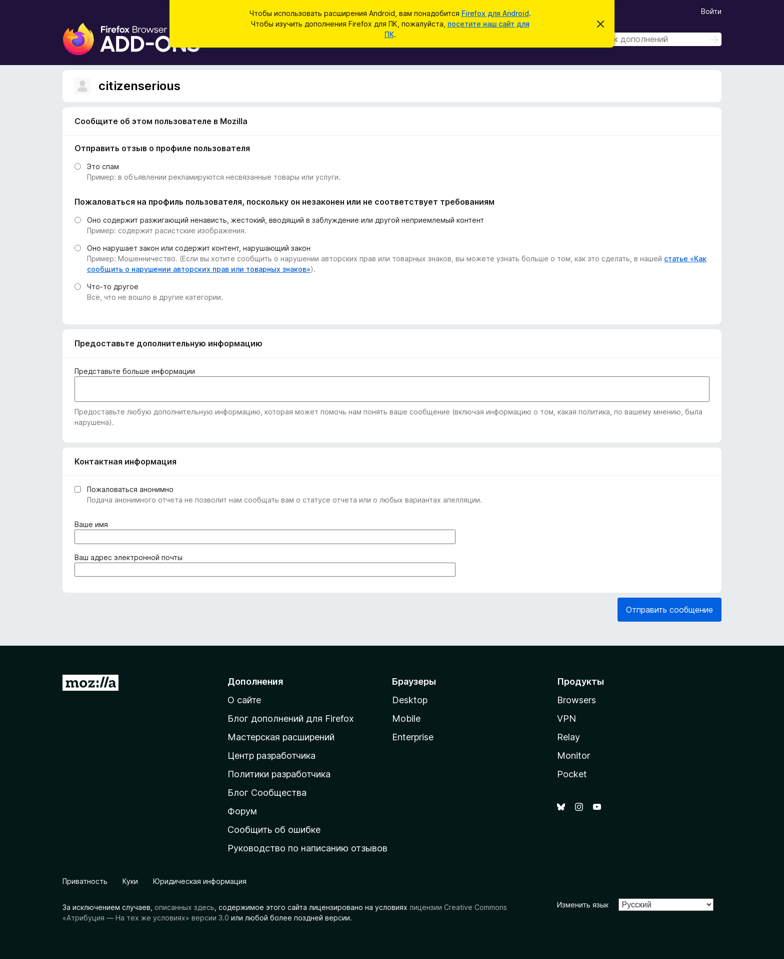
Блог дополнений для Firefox (291, 718)
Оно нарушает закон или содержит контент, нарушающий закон (198, 248)
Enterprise (413, 737)
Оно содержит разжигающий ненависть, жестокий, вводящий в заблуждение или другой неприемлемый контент (285, 220)
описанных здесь (184, 907)
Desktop (410, 700)
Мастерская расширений (281, 737)
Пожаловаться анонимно (130, 489)
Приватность (85, 881)
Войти (711, 11)
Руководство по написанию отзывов (308, 848)
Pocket (572, 774)
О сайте (244, 700)
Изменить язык (582, 904)
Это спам (103, 166)
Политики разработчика (279, 774)
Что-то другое (112, 286)
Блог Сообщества (267, 792)
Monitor (573, 755)
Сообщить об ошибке (274, 829)
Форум (242, 811)
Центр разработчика (272, 755)
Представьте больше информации (134, 371)
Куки (130, 881)
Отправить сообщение (669, 610)
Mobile (406, 718)
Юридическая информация (199, 881)
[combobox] (651, 39)
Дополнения (255, 681)
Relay (568, 737)
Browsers (576, 700)
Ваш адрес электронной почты (130, 557)
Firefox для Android (495, 13)
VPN (566, 718)
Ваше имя (93, 524)
